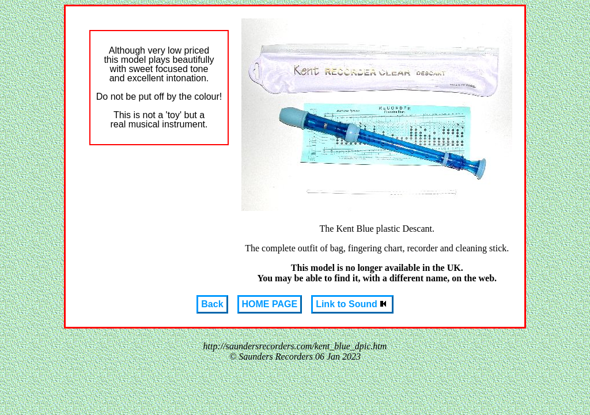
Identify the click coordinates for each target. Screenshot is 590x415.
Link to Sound (352, 304)
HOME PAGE (270, 304)
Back (212, 304)
